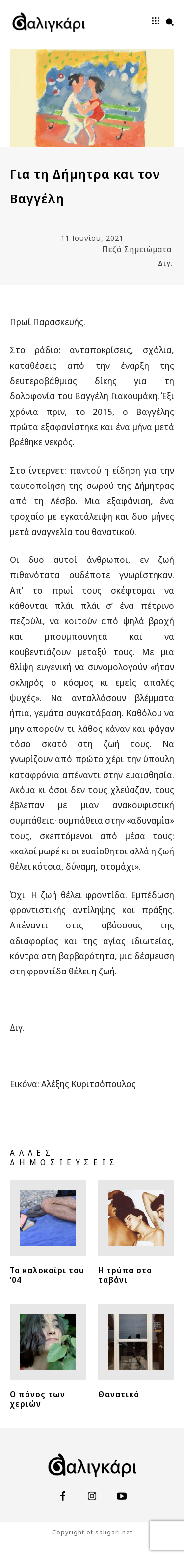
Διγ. (165, 263)
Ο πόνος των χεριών (37, 1399)
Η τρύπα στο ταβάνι (125, 1275)
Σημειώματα (148, 249)
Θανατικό (118, 1394)
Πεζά (112, 249)
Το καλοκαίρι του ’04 (47, 1275)
